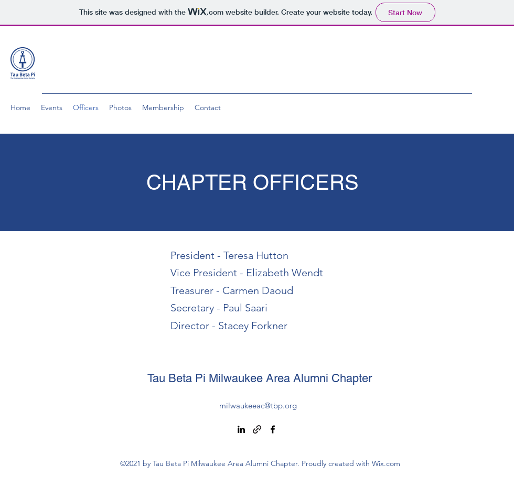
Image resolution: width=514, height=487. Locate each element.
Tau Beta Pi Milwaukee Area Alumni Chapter (259, 378)
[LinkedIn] (241, 429)
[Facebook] (272, 429)
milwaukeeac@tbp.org (258, 405)
